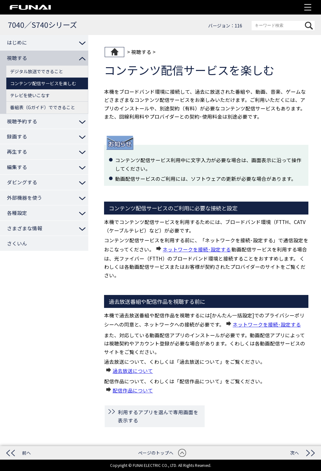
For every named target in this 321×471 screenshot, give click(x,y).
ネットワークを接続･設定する (197, 249)
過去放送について (133, 370)
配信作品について (133, 390)
